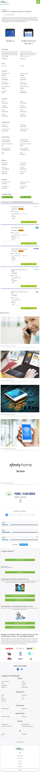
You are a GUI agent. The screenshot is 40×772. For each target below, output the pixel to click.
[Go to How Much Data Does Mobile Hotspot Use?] (20, 433)
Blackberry (24, 734)
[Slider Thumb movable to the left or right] (9, 525)
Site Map (20, 766)
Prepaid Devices (26, 724)
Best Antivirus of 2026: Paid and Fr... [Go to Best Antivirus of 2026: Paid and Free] (8, 380)
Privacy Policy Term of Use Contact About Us (20, 759)
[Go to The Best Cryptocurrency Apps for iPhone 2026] (20, 398)
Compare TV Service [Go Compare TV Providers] (20, 623)
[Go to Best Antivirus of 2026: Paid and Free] (20, 364)
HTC (2, 697)
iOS (2, 736)
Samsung (3, 700)
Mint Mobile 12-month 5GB (17, 206)
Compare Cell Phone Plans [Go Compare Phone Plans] (20, 595)
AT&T (23, 681)
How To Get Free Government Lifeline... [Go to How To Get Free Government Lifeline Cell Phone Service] (8, 345)
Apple (2, 695)
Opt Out (20, 769)
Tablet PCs (24, 708)
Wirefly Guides (19, 742)
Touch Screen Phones (6, 726)
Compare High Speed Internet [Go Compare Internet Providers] (20, 627)
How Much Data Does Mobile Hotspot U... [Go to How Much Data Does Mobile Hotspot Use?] (9, 448)
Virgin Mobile (4, 685)
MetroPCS (3, 687)
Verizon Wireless (5, 681)
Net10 (23, 685)
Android (3, 734)
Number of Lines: (20, 511)
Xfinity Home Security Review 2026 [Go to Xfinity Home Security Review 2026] (7, 482)
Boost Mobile (25, 687)
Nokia (23, 698)
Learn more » (5, 58)
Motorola (3, 698)
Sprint (2, 683)
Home (20, 752)
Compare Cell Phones (4, 4)
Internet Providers (5, 716)
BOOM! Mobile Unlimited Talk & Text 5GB (19, 292)
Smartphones (4, 724)
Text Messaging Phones (27, 726)
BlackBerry (24, 695)
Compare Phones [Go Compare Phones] (20, 600)
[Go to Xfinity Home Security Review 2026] (20, 467)
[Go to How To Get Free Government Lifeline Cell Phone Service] (20, 330)
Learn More (20, 560)
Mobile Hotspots (5, 708)
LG (22, 697)
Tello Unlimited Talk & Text (17, 227)
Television (24, 716)
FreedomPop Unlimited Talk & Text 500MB (19, 270)
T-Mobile (24, 683)
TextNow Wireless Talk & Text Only (19, 249)
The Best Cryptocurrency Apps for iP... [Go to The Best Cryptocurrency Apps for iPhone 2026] (8, 414)
